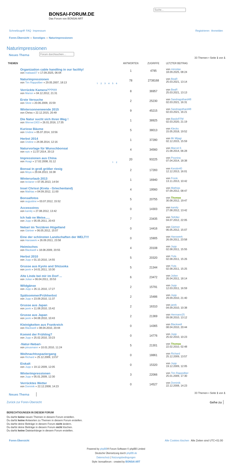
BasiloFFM (177, 118)
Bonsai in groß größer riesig (41, 169)
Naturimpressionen (27, 48)
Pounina (176, 157)
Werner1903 (32, 122)
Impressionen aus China (38, 158)
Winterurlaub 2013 (33, 178)
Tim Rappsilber (34, 82)
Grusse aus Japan (33, 305)
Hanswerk (31, 240)
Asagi (28, 161)
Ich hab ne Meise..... (35, 217)
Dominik (30, 386)
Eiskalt (25, 363)
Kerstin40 (176, 168)
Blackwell (30, 249)
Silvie (28, 102)
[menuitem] (28, 30)
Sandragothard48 (181, 99)
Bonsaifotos (29, 198)
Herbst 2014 (29, 138)
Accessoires (29, 208)
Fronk (174, 178)
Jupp (28, 220)
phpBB (103, 449)
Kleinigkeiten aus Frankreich (41, 324)
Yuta (173, 256)
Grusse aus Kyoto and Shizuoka (44, 266)
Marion (29, 93)
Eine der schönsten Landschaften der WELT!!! (54, 237)
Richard (29, 357)
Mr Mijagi (176, 138)
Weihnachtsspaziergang (38, 354)
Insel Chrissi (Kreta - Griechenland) (46, 188)
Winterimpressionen (35, 373)
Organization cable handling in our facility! (52, 69)
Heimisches (29, 246)
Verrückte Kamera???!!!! (38, 90)
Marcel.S (176, 148)
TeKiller (175, 217)
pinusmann (31, 347)
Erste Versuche (31, 99)
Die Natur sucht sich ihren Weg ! (44, 119)
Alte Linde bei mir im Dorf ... (41, 276)
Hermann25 (178, 314)
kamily (29, 211)
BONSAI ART (133, 461)
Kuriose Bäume (31, 129)
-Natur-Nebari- (30, 344)
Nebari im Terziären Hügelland (42, 227)
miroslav (176, 69)
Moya (28, 172)
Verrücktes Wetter (33, 383)
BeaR (174, 78)
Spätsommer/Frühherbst (38, 295)
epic (27, 151)
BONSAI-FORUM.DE (71, 14)
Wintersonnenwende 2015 (39, 109)
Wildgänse (28, 285)
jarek (28, 269)
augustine (31, 201)
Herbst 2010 (29, 256)
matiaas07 (31, 72)
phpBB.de (131, 453)
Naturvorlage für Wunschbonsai (44, 148)
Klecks (175, 128)
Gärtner (29, 230)
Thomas (176, 197)
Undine (29, 132)
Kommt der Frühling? (36, 334)
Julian (28, 279)
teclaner (30, 181)
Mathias (30, 191)
